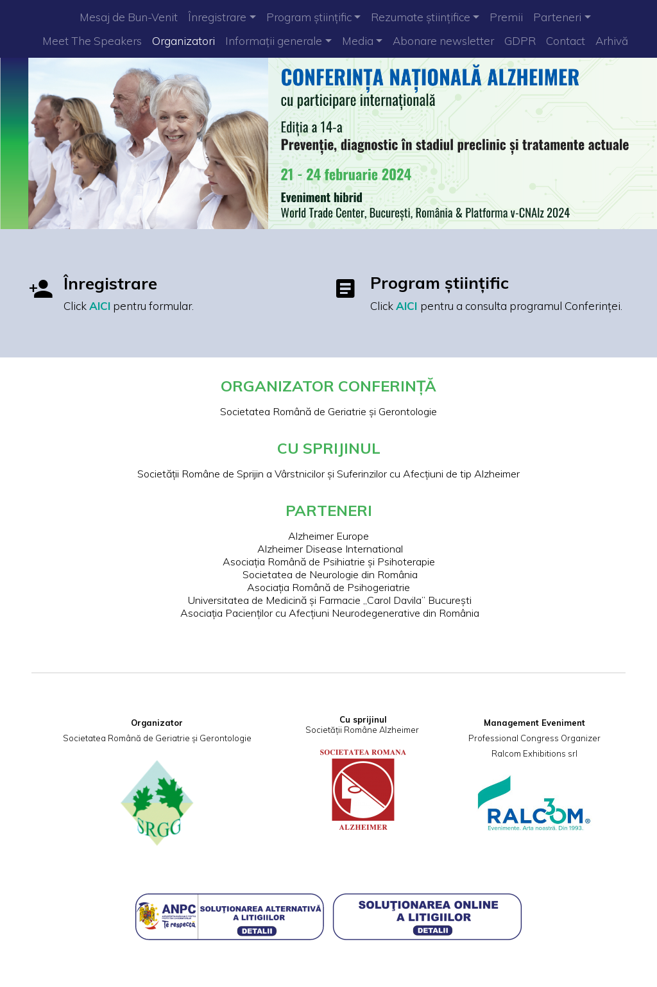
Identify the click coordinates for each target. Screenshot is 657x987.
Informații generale (273, 40)
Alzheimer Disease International (329, 546)
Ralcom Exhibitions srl (533, 748)
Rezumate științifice (420, 17)
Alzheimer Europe (328, 534)
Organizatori (183, 40)
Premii (506, 17)
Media (357, 40)
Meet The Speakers (92, 40)
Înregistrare (217, 17)
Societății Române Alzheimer (362, 724)
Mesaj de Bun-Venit (129, 17)
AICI (101, 306)
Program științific (309, 17)
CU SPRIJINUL (328, 446)
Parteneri (557, 17)
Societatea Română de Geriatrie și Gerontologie (328, 410)
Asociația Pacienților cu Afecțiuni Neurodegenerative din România (328, 611)
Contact (565, 40)
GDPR (520, 40)
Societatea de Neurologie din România (329, 572)
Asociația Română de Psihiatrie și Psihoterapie (329, 559)
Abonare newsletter (443, 40)
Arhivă (611, 40)
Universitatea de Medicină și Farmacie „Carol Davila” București (328, 598)
